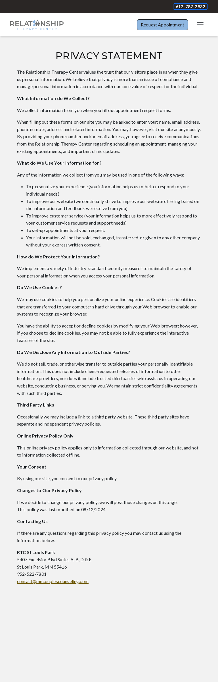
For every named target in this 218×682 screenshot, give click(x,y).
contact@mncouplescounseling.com (53, 581)
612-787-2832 (190, 6)
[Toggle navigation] (200, 24)
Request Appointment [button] (162, 24)
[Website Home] (37, 25)
